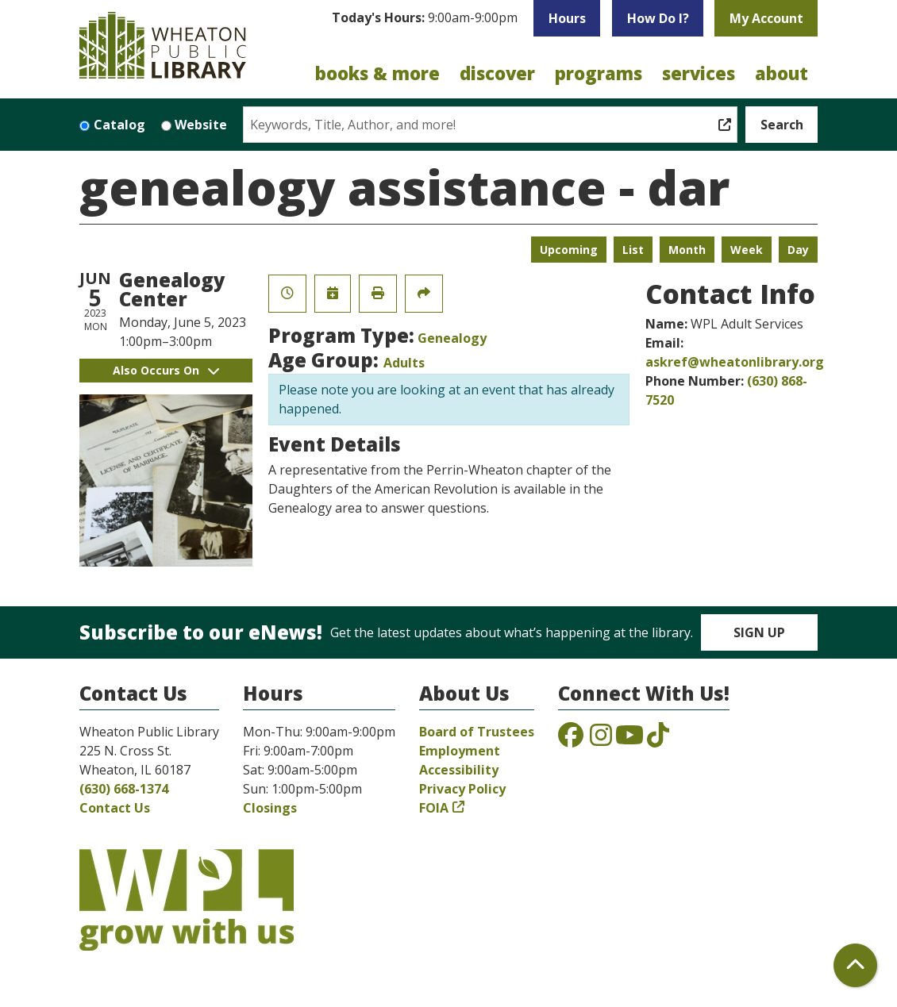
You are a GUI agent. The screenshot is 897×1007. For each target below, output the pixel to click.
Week (746, 249)
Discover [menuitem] (497, 73)
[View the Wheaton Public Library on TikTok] (658, 739)
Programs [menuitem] (598, 73)
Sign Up (759, 632)
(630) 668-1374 (123, 789)
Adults (404, 362)
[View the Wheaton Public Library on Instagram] (601, 739)
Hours (567, 18)
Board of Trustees (476, 731)
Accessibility (459, 769)
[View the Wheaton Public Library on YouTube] (629, 739)
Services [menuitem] (698, 73)
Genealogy (452, 338)
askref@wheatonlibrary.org (734, 362)
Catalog (119, 124)
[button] (424, 22)
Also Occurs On (166, 370)
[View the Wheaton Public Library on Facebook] (570, 739)
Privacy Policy (462, 789)
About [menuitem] (781, 73)
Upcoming (569, 249)
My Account (766, 18)
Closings (270, 808)
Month (687, 249)
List (633, 249)
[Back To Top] (855, 965)
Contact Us (114, 808)
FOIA (433, 808)
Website (201, 124)
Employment (459, 750)
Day (798, 249)
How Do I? (658, 18)
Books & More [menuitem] (377, 73)
